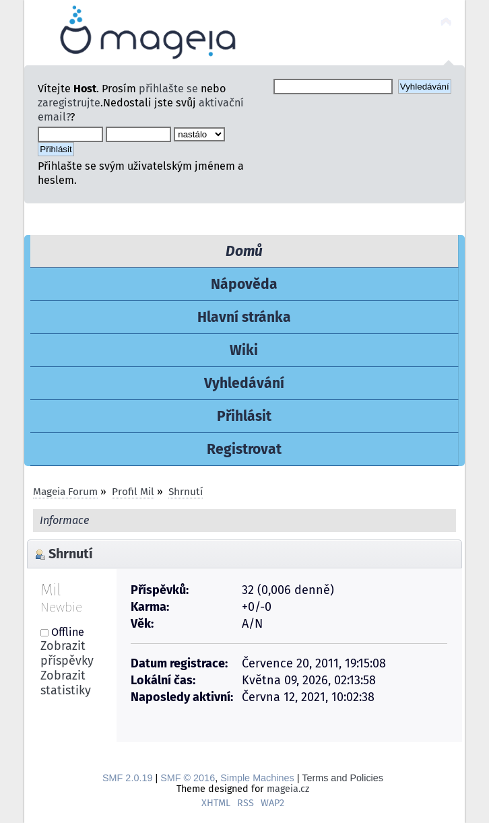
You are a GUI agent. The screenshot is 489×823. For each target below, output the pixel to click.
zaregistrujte (69, 102)
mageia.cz (288, 789)
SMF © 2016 (187, 777)
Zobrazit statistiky (65, 683)
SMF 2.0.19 (127, 777)
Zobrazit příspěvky (67, 653)
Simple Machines (257, 777)
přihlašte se (168, 88)
